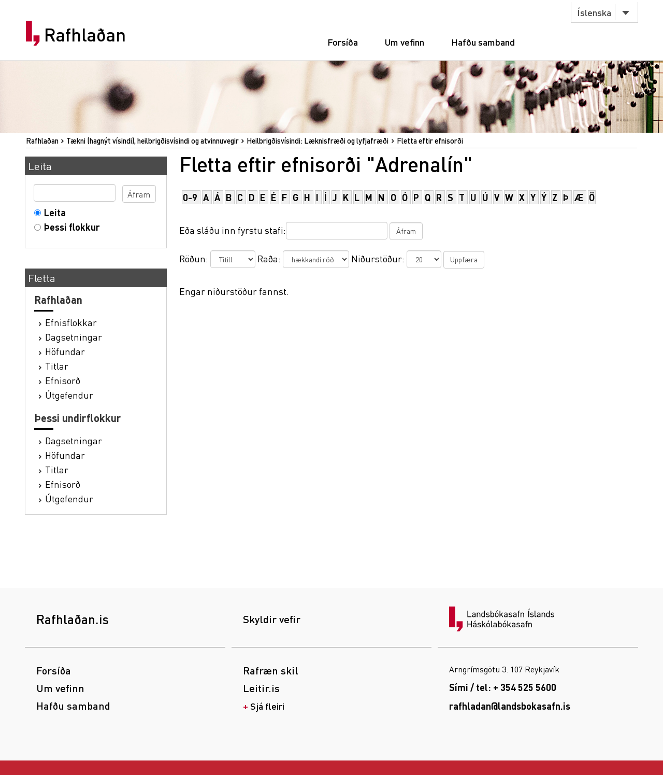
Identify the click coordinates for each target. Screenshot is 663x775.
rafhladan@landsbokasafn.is (509, 706)
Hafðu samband (483, 42)
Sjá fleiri (267, 706)
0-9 (190, 197)
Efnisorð (62, 380)
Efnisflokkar (71, 322)
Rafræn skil (270, 670)
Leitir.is (261, 688)
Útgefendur (69, 395)
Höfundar (65, 351)
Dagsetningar (73, 337)
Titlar (56, 366)
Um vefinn (404, 42)
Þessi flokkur (69, 227)
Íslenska (594, 12)
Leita (52, 212)
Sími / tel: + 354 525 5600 (502, 687)
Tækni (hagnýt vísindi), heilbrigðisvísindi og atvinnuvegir (152, 140)
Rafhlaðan (85, 35)
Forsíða (342, 42)
